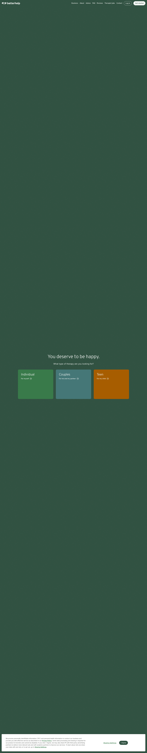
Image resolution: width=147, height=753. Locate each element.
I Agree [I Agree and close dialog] (123, 743)
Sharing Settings (40, 747)
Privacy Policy (47, 740)
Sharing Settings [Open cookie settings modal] (109, 743)
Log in (128, 3)
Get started (139, 3)
